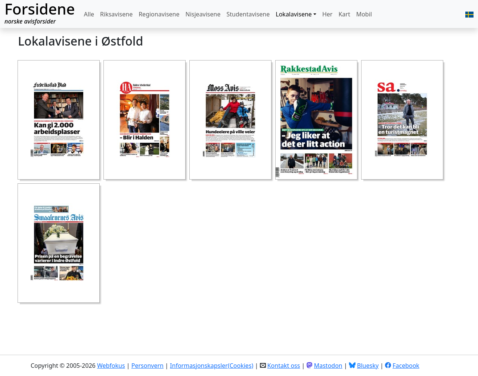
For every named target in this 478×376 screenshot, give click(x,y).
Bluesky (368, 365)
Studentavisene (248, 14)
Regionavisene (159, 14)
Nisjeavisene (203, 14)
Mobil (364, 14)
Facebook (405, 365)
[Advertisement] (154, 324)
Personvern (147, 365)
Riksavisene (116, 14)
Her (327, 14)
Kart (344, 14)
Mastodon (328, 365)
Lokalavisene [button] (294, 14)
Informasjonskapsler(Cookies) (211, 365)
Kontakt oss (283, 365)
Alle (89, 14)
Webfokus (111, 365)
